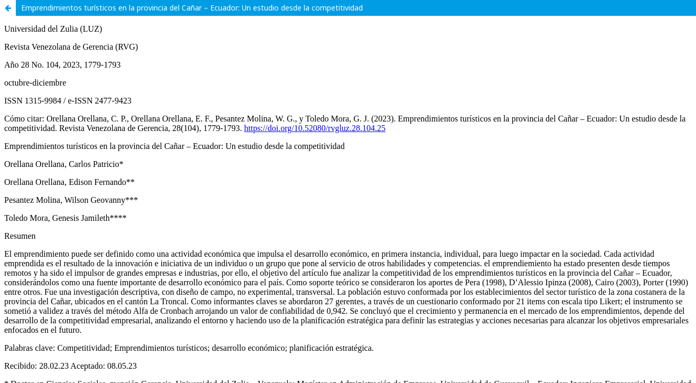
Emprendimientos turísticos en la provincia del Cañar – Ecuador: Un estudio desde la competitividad (192, 8)
